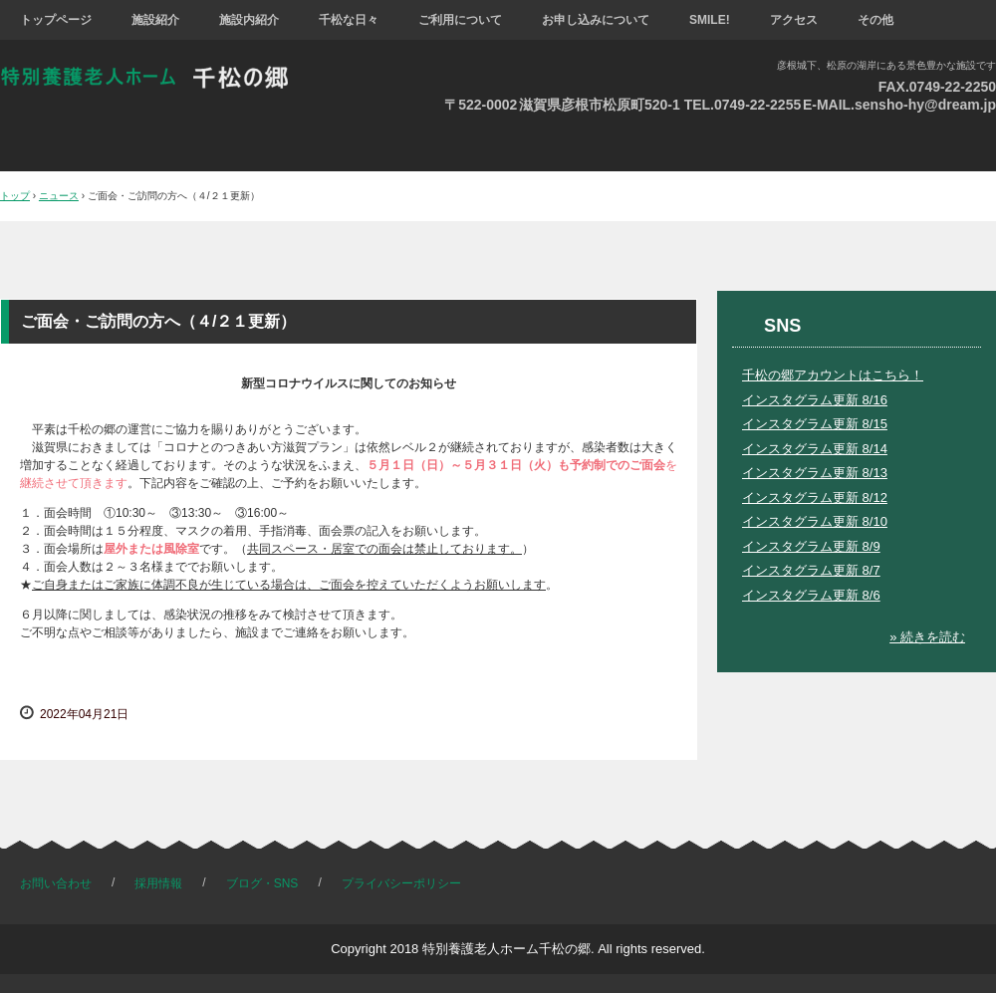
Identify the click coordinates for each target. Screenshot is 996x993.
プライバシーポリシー (401, 883)
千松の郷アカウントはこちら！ (832, 375)
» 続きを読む (927, 636)
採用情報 (158, 883)
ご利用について (460, 20)
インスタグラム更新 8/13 (814, 472)
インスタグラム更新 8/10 (814, 521)
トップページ (56, 20)
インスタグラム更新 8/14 (814, 448)
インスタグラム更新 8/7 (811, 570)
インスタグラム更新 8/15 (814, 423)
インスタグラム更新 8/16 (814, 399)
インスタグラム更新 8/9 (811, 546)
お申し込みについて (595, 20)
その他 (875, 20)
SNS (782, 326)
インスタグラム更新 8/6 (811, 595)
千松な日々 (348, 20)
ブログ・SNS (262, 883)
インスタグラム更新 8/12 (814, 497)
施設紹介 (155, 20)
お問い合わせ (56, 883)
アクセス (794, 20)
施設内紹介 (249, 20)
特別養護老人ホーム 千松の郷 (158, 77)
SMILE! (709, 20)
